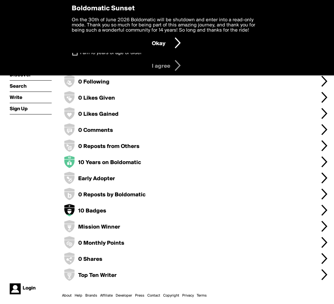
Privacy (188, 296)
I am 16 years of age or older (111, 52)
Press (139, 296)
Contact (153, 296)
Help (78, 296)
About (67, 296)
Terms (202, 296)
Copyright (171, 296)
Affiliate (106, 296)
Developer (124, 296)
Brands (91, 296)
